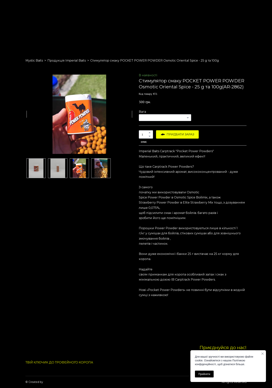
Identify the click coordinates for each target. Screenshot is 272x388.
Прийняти (204, 374)
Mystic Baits (34, 60)
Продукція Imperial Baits (66, 60)
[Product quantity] (145, 134)
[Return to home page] (34, 24)
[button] (150, 132)
